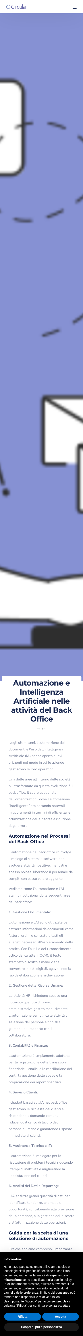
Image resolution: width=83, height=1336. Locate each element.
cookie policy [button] (62, 1279)
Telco (41, 729)
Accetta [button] (60, 1316)
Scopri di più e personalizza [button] (41, 1327)
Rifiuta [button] (22, 1316)
